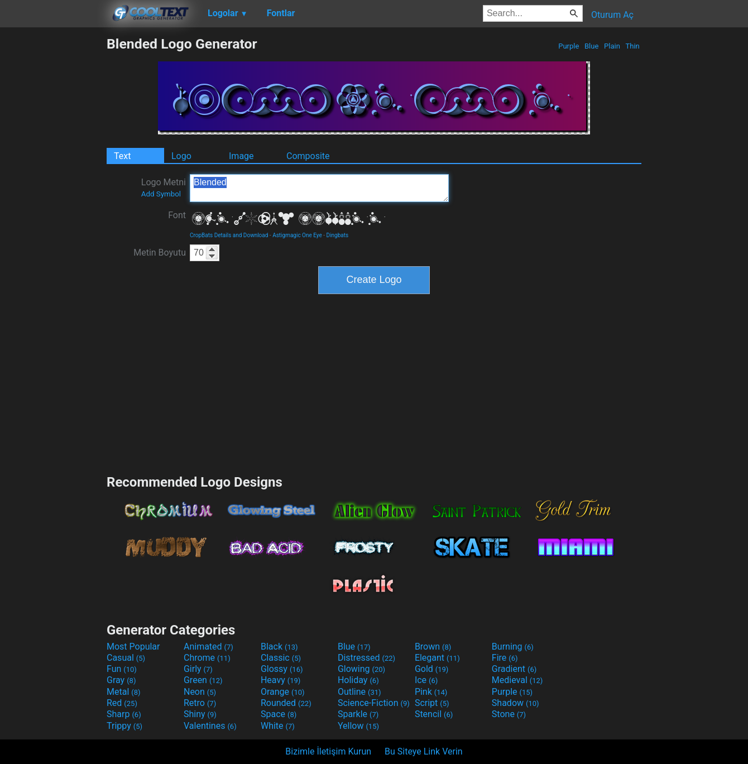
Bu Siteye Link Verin (424, 751)
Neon (200, 691)
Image (241, 156)
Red (122, 703)
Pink (431, 691)
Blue (592, 46)
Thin (632, 46)
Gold (432, 669)
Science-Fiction (374, 703)
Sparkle (358, 714)
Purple (569, 46)
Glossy (282, 669)
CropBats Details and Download (229, 235)
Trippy (124, 725)
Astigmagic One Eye (297, 235)
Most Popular (133, 646)
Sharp (124, 714)
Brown (433, 646)
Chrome (207, 657)
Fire (505, 657)
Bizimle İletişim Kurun (328, 751)
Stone (509, 714)
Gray (121, 680)
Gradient (514, 669)
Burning (513, 646)
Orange (283, 691)
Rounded (286, 703)
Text (122, 156)
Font (177, 215)
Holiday (358, 680)
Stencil (434, 714)
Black (279, 646)
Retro (200, 703)
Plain (612, 46)
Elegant (437, 657)
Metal (124, 691)
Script (432, 703)
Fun (122, 669)
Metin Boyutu (159, 252)
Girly (198, 669)
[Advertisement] (53, 203)
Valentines (210, 725)
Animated (208, 646)
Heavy (280, 680)
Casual (126, 657)
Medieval (517, 680)
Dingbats (338, 235)
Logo (181, 156)
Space (278, 714)
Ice (426, 680)
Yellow (358, 725)
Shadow (515, 703)
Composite (308, 156)
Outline (359, 691)
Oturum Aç (612, 14)
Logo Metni (163, 187)
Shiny (200, 714)
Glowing (361, 669)
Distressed (366, 657)
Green (203, 680)
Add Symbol (161, 194)
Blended (319, 188)
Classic (281, 657)
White (278, 725)
